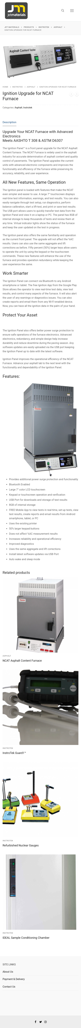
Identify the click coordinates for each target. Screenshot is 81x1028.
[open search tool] (62, 10)
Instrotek (17, 87)
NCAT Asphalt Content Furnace (22, 660)
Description (9, 122)
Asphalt (31, 87)
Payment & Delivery (14, 979)
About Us (8, 971)
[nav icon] (72, 10)
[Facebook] (35, 1021)
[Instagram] (45, 1021)
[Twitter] (40, 1021)
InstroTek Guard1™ (14, 753)
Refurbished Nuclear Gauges (21, 845)
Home (5, 87)
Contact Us (9, 986)
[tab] (9, 122)
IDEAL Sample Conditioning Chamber (26, 937)
